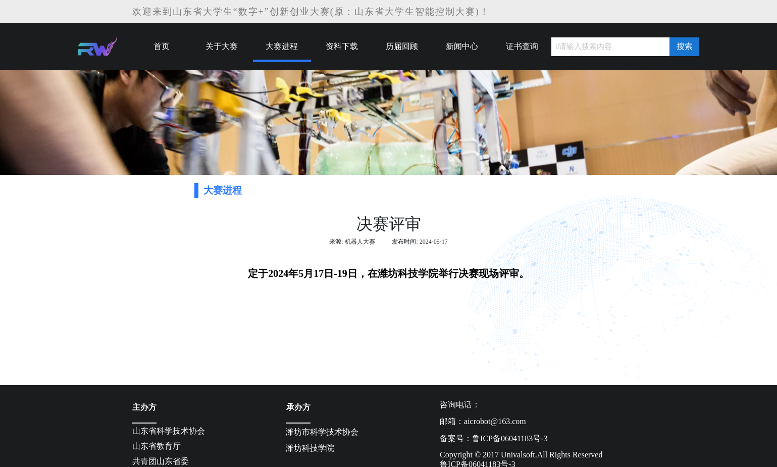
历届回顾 (402, 46)
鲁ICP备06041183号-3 (510, 438)
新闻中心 (462, 46)
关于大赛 (221, 46)
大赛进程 (282, 46)
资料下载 (342, 46)
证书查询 (522, 46)
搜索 (685, 46)
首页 (161, 46)
